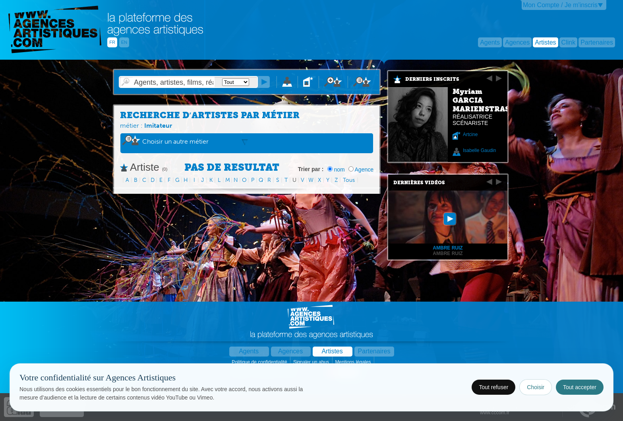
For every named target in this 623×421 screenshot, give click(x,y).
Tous (349, 180)
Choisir (535, 387)
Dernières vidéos (419, 182)
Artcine (470, 134)
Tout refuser (493, 387)
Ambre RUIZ (447, 253)
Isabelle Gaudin (479, 150)
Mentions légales (353, 362)
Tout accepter (579, 387)
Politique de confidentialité (260, 362)
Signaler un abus (311, 362)
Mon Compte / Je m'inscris (560, 5)
